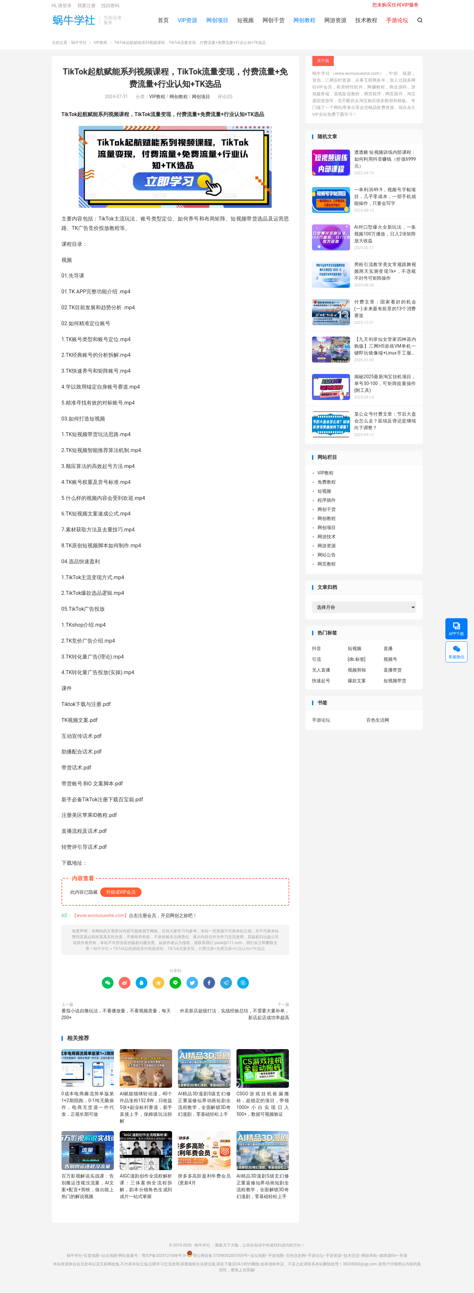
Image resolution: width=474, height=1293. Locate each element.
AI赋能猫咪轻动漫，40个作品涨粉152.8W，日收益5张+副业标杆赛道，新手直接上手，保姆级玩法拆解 (146, 1112)
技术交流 (351, 1260)
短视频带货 (395, 685)
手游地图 (276, 1260)
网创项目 (217, 23)
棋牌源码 (387, 1260)
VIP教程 (100, 48)
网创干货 (274, 23)
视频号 (390, 664)
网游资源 (335, 23)
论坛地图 (258, 1260)
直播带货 (393, 675)
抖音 (316, 653)
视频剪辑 (357, 675)
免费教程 (327, 487)
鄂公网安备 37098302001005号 (217, 1260)
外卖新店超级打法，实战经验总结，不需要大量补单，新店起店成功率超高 (234, 1019)
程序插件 (327, 505)
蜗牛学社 (74, 23)
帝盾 (403, 1260)
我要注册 (86, 8)
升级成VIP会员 (121, 897)
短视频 (245, 23)
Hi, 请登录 (62, 8)
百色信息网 (295, 1260)
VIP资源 (187, 23)
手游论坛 (321, 724)
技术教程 (366, 23)
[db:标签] (357, 664)
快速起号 (321, 685)
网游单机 (369, 1260)
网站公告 (327, 560)
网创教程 (304, 23)
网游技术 (327, 541)
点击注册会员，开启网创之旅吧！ (163, 920)
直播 (388, 653)
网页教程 (327, 569)
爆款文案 (357, 685)
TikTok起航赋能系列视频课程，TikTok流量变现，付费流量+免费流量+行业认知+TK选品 (188, 953)
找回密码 (110, 8)
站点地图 (109, 1260)
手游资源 (333, 1260)
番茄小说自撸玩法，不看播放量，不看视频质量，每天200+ (116, 1019)
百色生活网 (377, 724)
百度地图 (91, 1260)
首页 (163, 23)
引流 (316, 664)
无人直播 (321, 675)
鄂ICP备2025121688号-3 (163, 1260)
